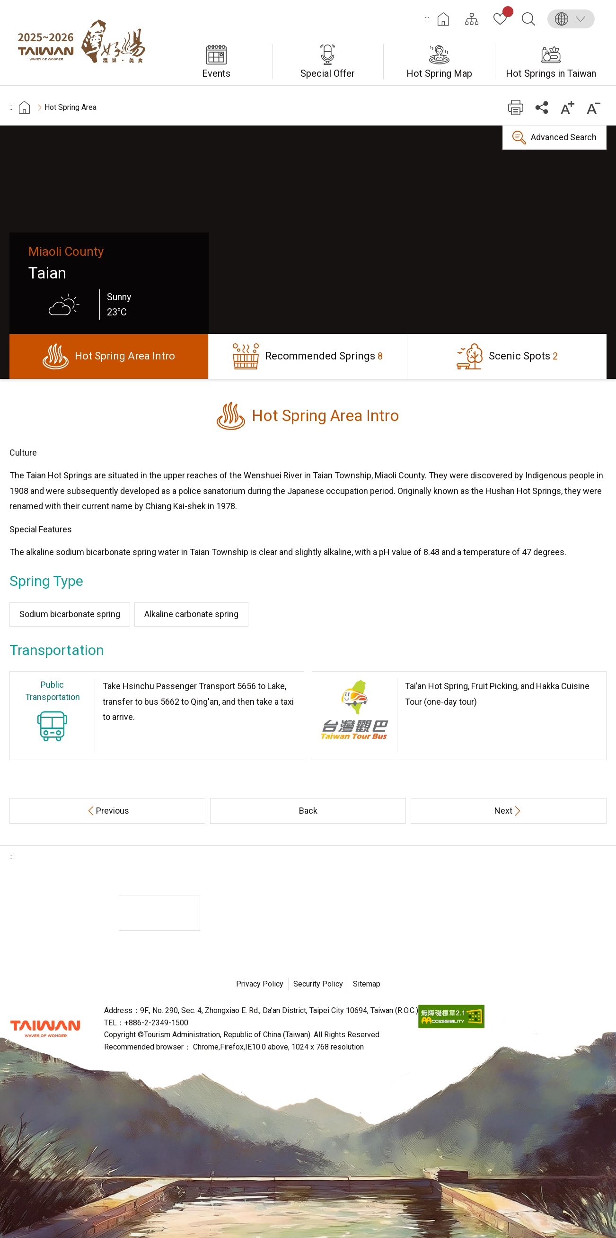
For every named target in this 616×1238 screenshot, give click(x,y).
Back (308, 811)
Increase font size (567, 107)
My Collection (506, 13)
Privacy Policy (259, 983)
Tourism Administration (44, 1029)
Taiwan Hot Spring (85, 42)
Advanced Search (564, 137)
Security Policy (318, 983)
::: (427, 18)
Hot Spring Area (70, 107)
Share (541, 107)
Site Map (471, 18)
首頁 (24, 107)
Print (515, 107)
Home (443, 18)
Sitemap (366, 983)
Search (528, 18)
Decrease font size (593, 107)
